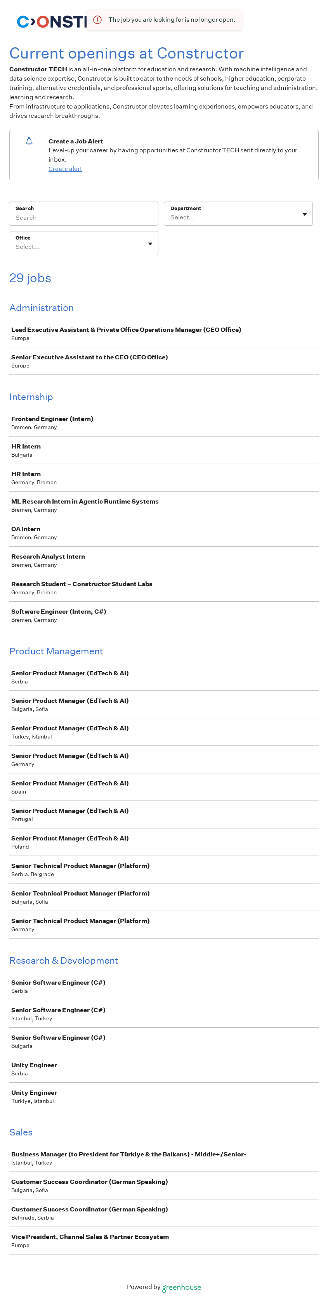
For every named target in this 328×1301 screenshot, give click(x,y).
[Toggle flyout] (304, 214)
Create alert (65, 169)
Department (185, 208)
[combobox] (171, 217)
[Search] (83, 218)
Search (25, 208)
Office (23, 238)
